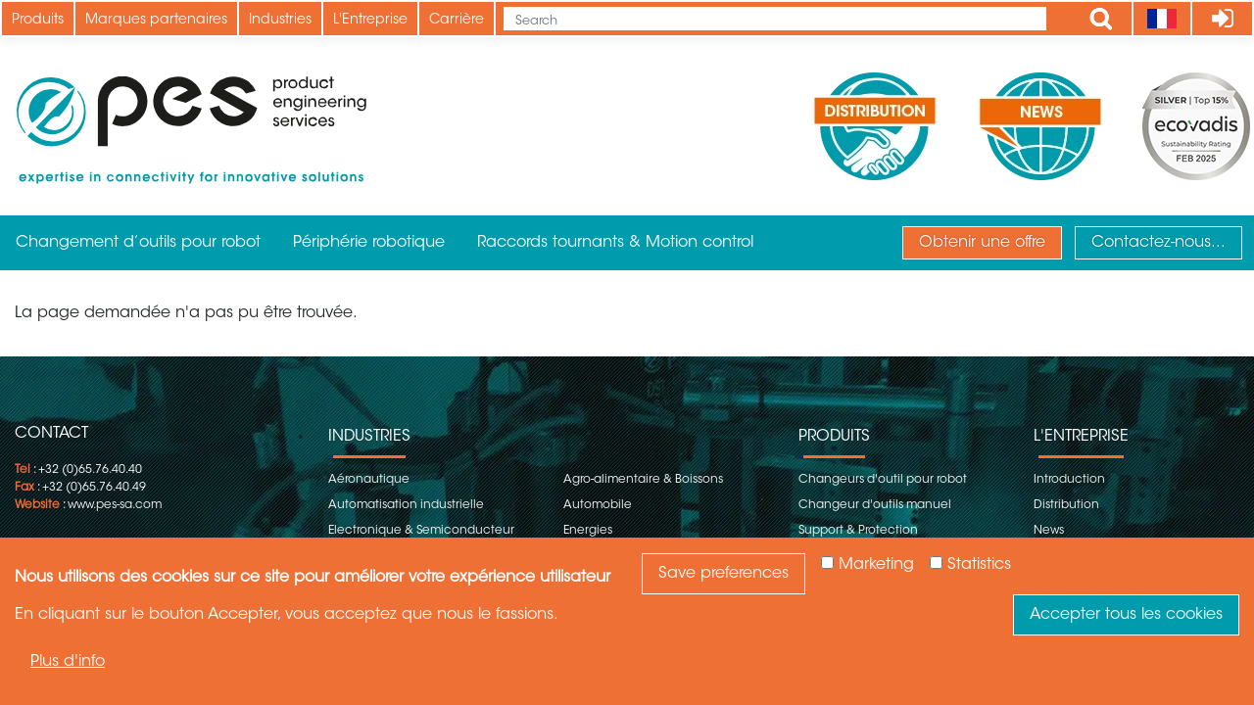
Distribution (1066, 505)
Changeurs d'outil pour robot (882, 480)
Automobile (597, 505)
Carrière (456, 20)
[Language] (1161, 18)
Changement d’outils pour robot (138, 243)
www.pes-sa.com (115, 505)
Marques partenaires (156, 20)
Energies (587, 531)
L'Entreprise (370, 20)
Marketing (876, 565)
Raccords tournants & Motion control (615, 243)
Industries (280, 20)
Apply (1101, 18)
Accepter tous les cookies (1126, 615)
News (1049, 531)
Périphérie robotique (369, 243)
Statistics (979, 565)
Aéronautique (369, 480)
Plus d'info (67, 662)
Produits (38, 20)
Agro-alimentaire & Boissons (643, 480)
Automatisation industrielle (406, 505)
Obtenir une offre (982, 243)
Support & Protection (858, 531)
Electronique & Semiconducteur (421, 531)
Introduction (1069, 480)
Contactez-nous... (1158, 243)
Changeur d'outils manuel (874, 505)
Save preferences (723, 574)
